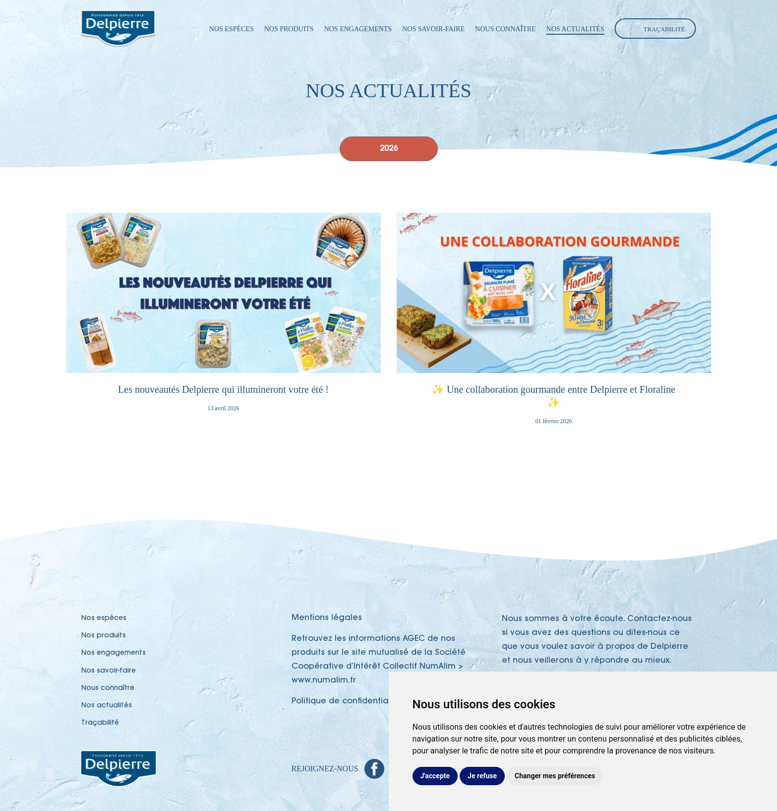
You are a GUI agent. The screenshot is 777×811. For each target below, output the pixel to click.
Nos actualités (575, 29)
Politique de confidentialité (346, 701)
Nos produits (289, 29)
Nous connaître (505, 29)
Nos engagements (358, 29)
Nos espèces (231, 29)
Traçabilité (664, 29)
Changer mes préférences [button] (555, 776)
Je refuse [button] (482, 776)
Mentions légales (327, 618)
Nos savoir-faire (433, 29)
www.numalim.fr (324, 681)
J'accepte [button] (435, 776)
